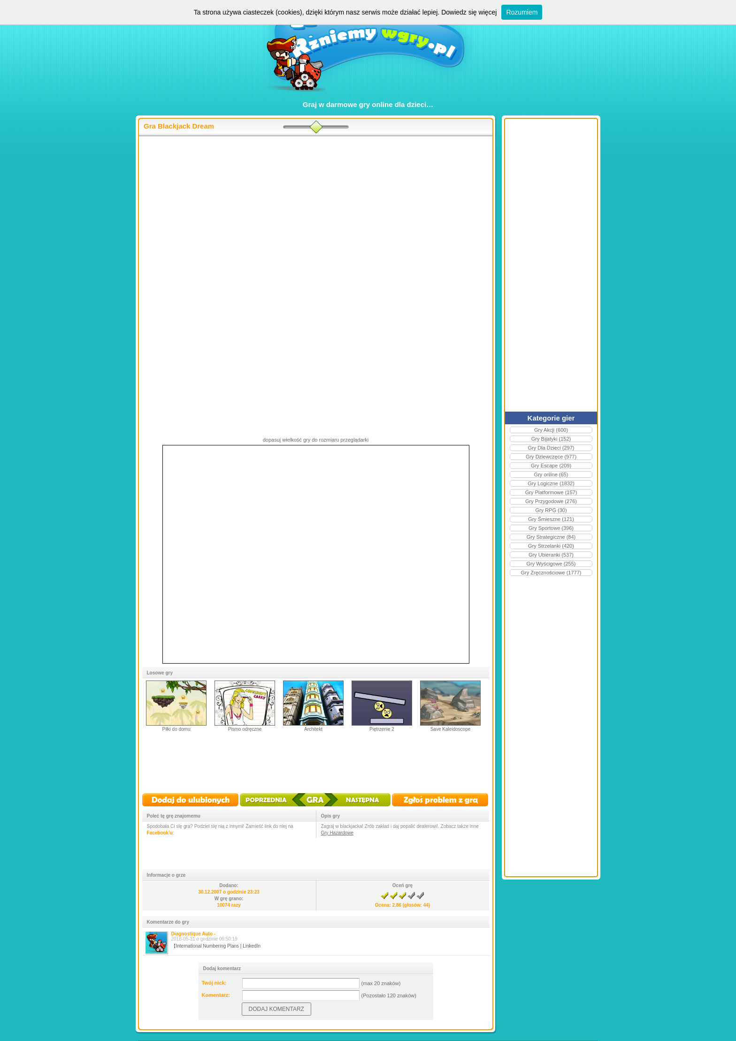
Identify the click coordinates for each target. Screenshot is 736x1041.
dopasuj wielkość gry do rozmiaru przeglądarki (316, 440)
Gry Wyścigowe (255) (550, 563)
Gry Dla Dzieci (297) (551, 448)
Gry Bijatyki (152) (551, 439)
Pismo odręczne (245, 729)
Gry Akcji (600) (551, 430)
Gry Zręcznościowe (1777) (551, 572)
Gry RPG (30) (551, 510)
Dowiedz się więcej (469, 12)
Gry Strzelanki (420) (551, 546)
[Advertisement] (315, 211)
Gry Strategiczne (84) (551, 537)
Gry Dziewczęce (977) (551, 456)
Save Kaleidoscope (450, 729)
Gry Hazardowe (337, 832)
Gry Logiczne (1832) (551, 483)
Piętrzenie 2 (381, 729)
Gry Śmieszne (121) (551, 519)
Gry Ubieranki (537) (551, 555)
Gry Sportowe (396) (551, 528)
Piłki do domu (176, 729)
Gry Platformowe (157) (551, 492)
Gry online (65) (551, 474)
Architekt (313, 729)
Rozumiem (521, 12)
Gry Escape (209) (551, 465)
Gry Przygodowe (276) (551, 501)
